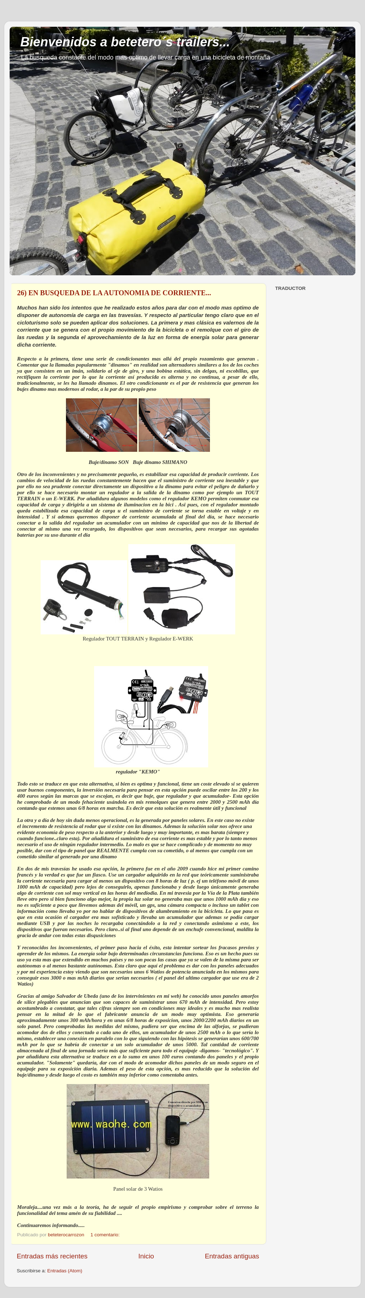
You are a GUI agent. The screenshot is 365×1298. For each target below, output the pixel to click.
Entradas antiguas (232, 1256)
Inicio (146, 1256)
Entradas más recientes (52, 1256)
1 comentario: (106, 1234)
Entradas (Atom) (64, 1270)
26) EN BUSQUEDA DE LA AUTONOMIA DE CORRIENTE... (114, 293)
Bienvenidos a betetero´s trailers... (125, 42)
